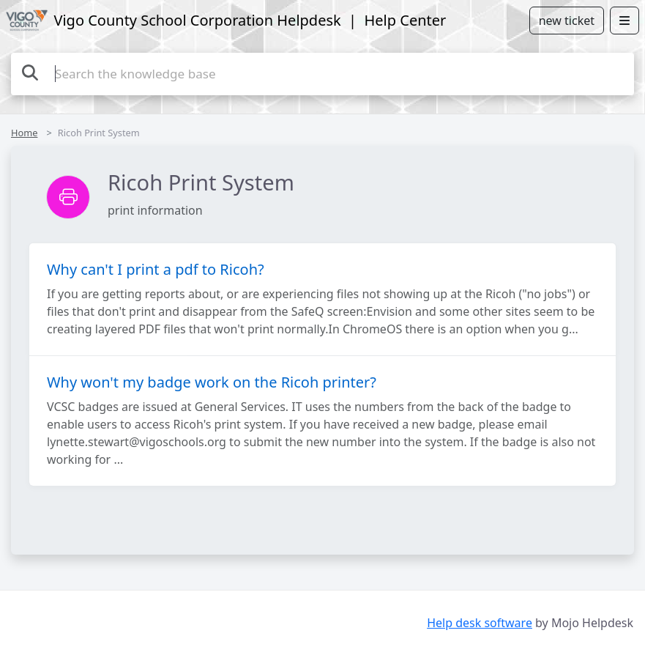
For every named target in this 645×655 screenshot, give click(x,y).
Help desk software (479, 623)
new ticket (566, 20)
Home (24, 132)
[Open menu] (624, 20)
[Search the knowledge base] (322, 74)
